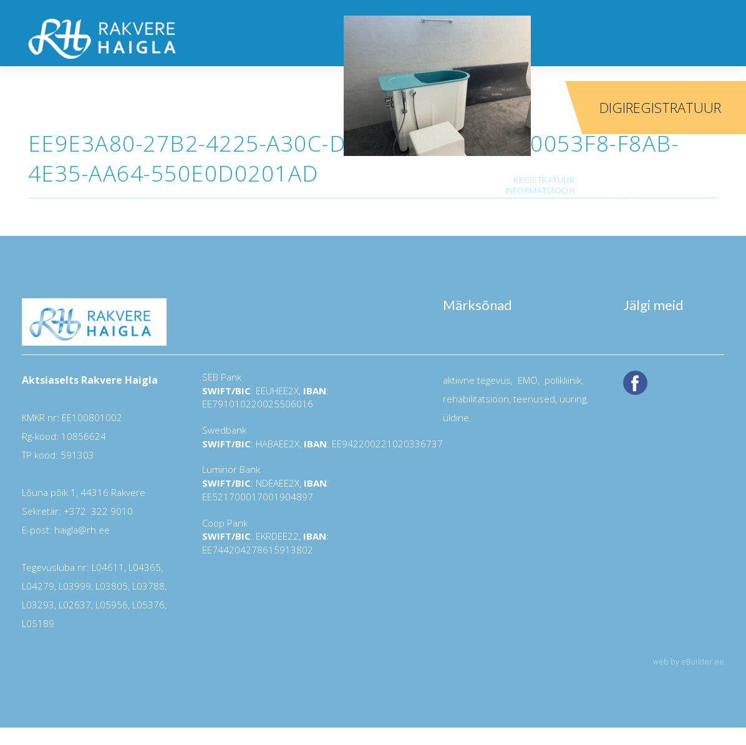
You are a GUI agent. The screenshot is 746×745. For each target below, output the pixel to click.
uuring (573, 398)
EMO (526, 380)
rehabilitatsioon (476, 398)
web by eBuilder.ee (688, 661)
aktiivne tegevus (477, 380)
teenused (533, 398)
